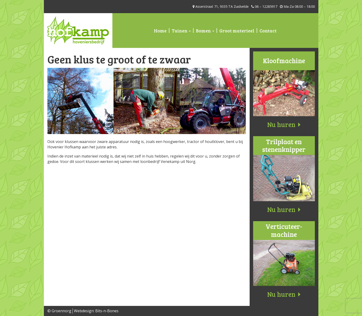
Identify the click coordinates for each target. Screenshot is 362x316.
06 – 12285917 (264, 6)
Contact (268, 30)
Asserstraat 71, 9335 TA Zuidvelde (221, 6)
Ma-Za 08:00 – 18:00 (297, 6)
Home (160, 30)
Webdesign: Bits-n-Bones (96, 310)
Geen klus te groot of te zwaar (119, 59)
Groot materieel (236, 30)
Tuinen (181, 30)
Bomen (205, 30)
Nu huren (284, 124)
